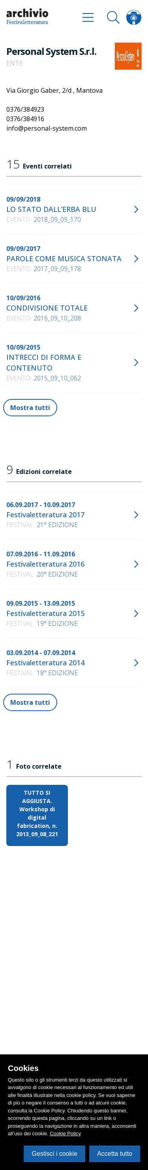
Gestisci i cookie (54, 1153)
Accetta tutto (114, 1153)
